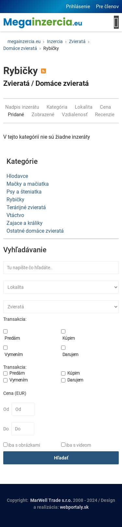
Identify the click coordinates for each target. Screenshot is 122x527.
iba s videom (78, 445)
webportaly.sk (74, 507)
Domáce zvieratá (62, 83)
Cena (106, 107)
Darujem (70, 354)
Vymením (13, 354)
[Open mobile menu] (116, 22)
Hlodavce (17, 176)
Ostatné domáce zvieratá (35, 231)
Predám (12, 338)
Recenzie (105, 114)
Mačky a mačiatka (28, 184)
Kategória (58, 107)
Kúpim (68, 338)
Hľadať (61, 457)
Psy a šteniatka (24, 192)
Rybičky (15, 199)
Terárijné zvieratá (26, 207)
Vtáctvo (15, 215)
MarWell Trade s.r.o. (51, 500)
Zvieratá (16, 83)
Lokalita (84, 107)
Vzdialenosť (75, 114)
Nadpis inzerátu (22, 107)
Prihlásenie (78, 6)
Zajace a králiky (25, 223)
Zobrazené (44, 114)
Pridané (16, 114)
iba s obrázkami (24, 445)
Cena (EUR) (14, 393)
